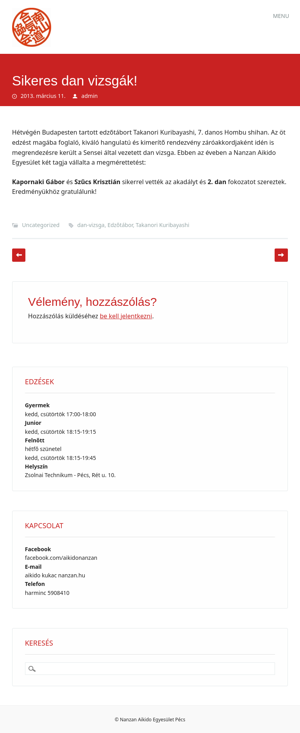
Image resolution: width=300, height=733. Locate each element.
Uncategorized (40, 225)
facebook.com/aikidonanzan (61, 557)
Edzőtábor (120, 225)
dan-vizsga (91, 225)
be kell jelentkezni (126, 316)
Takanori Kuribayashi (162, 225)
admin (89, 95)
